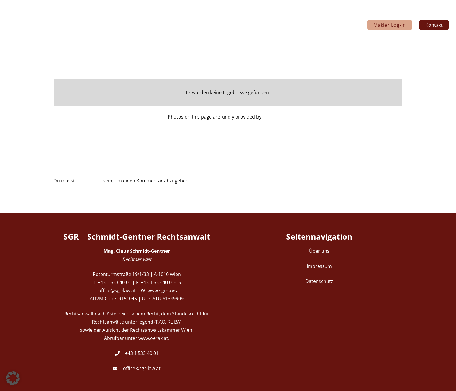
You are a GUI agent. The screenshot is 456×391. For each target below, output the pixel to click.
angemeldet (89, 180)
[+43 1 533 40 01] (120, 353)
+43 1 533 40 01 (141, 353)
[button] (13, 378)
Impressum (319, 266)
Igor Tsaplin (275, 117)
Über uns (319, 251)
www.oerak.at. (153, 338)
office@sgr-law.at (142, 368)
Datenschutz (319, 281)
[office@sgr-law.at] (118, 368)
